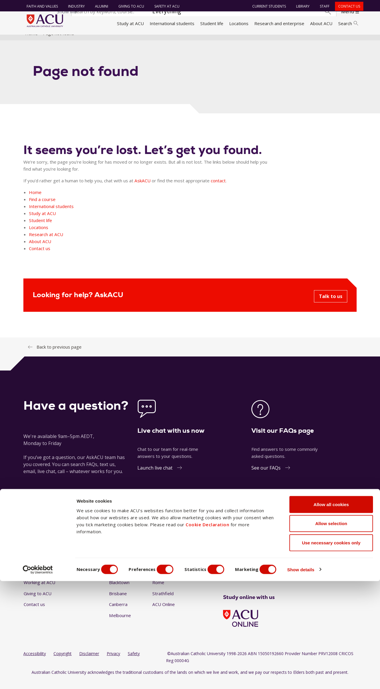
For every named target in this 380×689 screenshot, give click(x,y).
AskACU (142, 189)
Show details (313, 677)
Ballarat (116, 580)
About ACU (321, 23)
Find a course (42, 207)
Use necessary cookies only (331, 650)
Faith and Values (40, 6)
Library (301, 6)
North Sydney (166, 580)
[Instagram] (234, 580)
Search (348, 23)
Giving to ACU (129, 6)
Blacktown (119, 591)
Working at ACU (39, 591)
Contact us (347, 6)
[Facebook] (225, 580)
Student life (211, 23)
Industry (74, 6)
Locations (238, 23)
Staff (323, 6)
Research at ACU (46, 242)
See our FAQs (266, 476)
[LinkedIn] (244, 580)
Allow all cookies (331, 612)
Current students (267, 6)
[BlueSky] (272, 580)
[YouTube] (253, 580)
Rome (158, 591)
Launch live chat (154, 476)
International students (172, 23)
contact (218, 189)
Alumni (99, 6)
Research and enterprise (279, 23)
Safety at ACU (164, 6)
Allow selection (331, 631)
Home (31, 42)
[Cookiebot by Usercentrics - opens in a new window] (37, 677)
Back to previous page (59, 355)
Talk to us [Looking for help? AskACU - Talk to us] (330, 304)
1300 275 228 (312, 517)
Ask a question (155, 517)
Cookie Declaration (207, 632)
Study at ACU (130, 23)
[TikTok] (263, 580)
